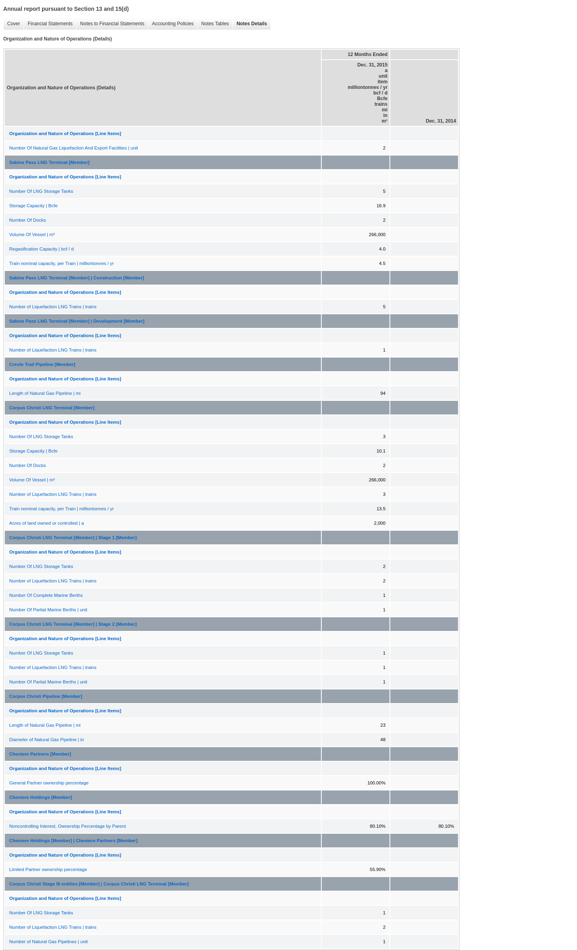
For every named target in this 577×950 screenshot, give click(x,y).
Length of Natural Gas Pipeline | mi (45, 393)
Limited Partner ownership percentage (48, 869)
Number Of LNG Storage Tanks (41, 191)
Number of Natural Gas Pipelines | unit (48, 941)
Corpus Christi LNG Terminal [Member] (52, 407)
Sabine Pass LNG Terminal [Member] (49, 162)
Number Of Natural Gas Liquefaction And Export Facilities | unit (73, 148)
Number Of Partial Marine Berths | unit (48, 609)
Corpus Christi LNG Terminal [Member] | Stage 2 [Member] (73, 624)
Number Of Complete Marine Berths (46, 595)
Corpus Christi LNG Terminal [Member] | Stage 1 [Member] (73, 537)
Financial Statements (50, 23)
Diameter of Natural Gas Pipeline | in (46, 739)
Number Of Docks (27, 220)
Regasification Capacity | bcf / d (41, 249)
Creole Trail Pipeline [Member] (42, 364)
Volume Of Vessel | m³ (32, 234)
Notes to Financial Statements (112, 23)
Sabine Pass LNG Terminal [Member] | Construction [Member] (76, 277)
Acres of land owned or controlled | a (46, 523)
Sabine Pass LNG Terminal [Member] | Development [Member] (76, 321)
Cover (13, 23)
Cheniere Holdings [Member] (40, 797)
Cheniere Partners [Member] (40, 754)
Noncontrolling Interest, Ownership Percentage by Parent (67, 826)
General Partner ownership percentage (49, 782)
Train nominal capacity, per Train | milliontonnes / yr (61, 263)
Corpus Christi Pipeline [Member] (45, 696)
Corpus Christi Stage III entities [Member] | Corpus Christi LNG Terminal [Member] (99, 883)
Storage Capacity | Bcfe (33, 205)
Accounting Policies (173, 23)
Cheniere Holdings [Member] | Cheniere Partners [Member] (73, 840)
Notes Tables (215, 23)
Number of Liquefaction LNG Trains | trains (53, 306)
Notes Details (251, 23)
